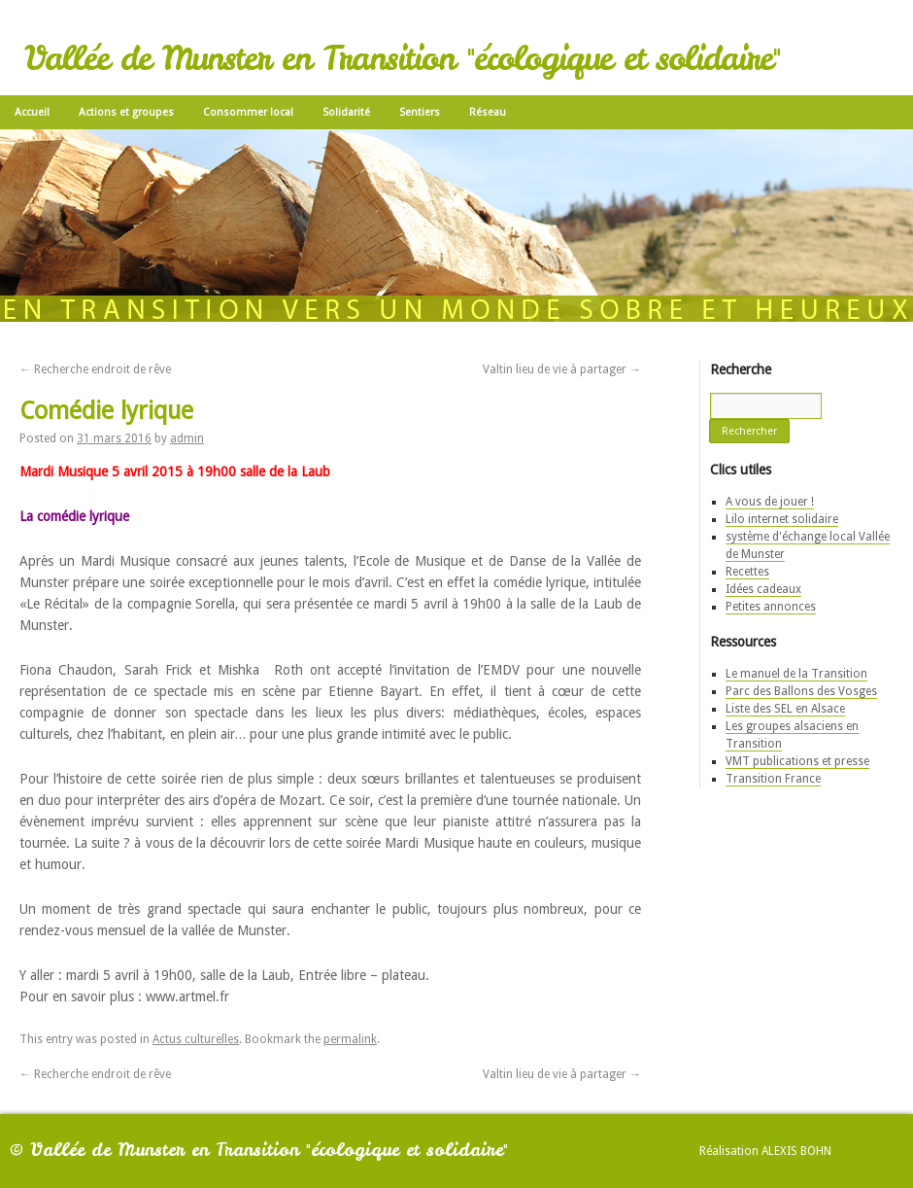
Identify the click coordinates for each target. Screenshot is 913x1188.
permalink (350, 1039)
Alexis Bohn (796, 1151)
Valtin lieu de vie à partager (562, 369)
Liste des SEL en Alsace (785, 709)
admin (187, 438)
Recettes (747, 571)
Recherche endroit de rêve (95, 369)
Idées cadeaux (763, 589)
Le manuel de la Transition (796, 674)
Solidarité (346, 112)
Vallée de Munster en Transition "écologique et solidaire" (402, 58)
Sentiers (419, 112)
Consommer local (248, 112)
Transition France (773, 779)
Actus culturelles (195, 1039)
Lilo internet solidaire (782, 519)
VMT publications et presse (797, 761)
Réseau (487, 112)
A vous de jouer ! (770, 501)
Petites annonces (771, 606)
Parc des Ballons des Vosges (801, 691)
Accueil (32, 112)
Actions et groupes (126, 112)
